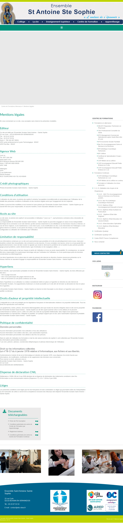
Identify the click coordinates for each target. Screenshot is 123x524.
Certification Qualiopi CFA (103, 235)
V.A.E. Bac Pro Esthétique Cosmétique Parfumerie (107, 201)
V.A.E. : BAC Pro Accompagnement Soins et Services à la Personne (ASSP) (110, 196)
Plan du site (109, 519)
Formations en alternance (102, 123)
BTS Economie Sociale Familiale (109, 142)
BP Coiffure (102, 153)
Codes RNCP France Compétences (106, 238)
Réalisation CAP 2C (5, 520)
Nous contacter (99, 242)
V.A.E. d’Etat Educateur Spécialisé (109, 223)
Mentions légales (118, 519)
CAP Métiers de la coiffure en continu (110, 180)
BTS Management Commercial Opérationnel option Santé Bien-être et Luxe (110, 137)
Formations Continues (101, 173)
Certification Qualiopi (101, 231)
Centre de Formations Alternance (11, 106)
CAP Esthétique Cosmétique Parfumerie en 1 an (107, 177)
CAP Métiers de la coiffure (107, 161)
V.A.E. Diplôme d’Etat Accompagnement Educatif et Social (110, 206)
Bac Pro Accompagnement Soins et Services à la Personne (110, 145)
